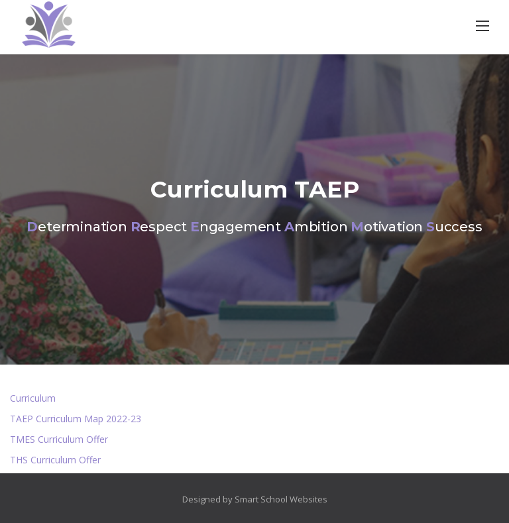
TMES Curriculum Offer (59, 439)
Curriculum (33, 398)
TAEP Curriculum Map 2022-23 (75, 418)
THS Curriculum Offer (55, 459)
